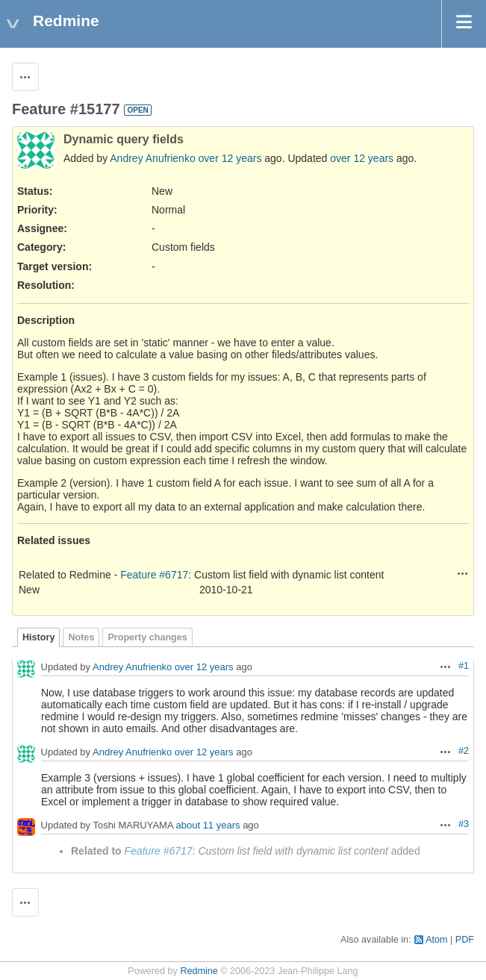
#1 (463, 666)
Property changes (147, 637)
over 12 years (230, 158)
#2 (463, 751)
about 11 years (208, 825)
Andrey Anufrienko (152, 158)
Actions (463, 573)
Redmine (198, 971)
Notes (81, 637)
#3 (463, 824)
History (38, 637)
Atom (436, 939)
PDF (464, 939)
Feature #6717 (154, 575)
